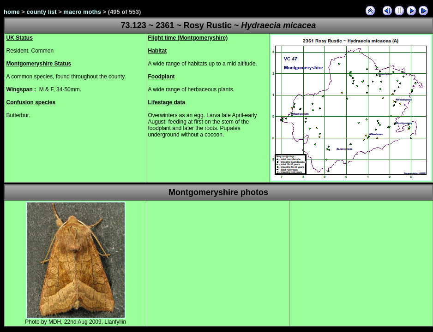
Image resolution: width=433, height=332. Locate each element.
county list (42, 11)
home (12, 11)
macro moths (82, 11)
